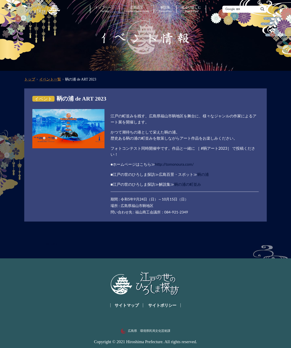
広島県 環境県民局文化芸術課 (145, 330)
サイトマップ (127, 305)
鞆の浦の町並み (187, 184)
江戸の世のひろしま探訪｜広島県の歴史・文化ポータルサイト (42, 9)
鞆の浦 (203, 174)
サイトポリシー (162, 305)
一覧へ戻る (50, 244)
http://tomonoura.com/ (174, 164)
